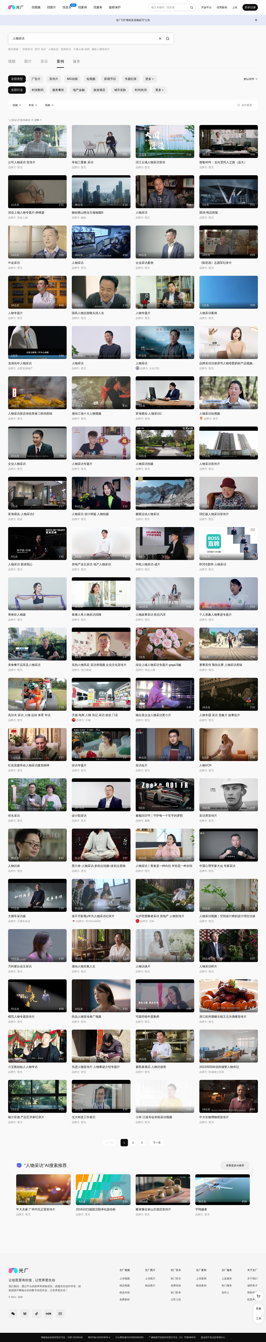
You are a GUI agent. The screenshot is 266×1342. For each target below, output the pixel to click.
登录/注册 (250, 7)
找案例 (82, 7)
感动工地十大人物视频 (86, 413)
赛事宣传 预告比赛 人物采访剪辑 (220, 664)
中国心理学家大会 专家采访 (217, 865)
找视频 (36, 7)
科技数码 (37, 89)
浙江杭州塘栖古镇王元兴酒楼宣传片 (222, 1016)
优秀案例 (222, 7)
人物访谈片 (143, 966)
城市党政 (120, 89)
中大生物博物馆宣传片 (214, 1117)
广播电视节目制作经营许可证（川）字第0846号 (172, 1337)
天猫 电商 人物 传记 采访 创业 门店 (95, 715)
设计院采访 (79, 815)
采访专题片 (79, 765)
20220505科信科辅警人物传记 (219, 1066)
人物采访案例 (208, 313)
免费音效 (176, 1285)
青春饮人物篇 (17, 614)
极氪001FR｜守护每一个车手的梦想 (159, 815)
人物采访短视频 (209, 413)
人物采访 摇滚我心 (20, 564)
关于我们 (252, 1278)
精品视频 (124, 1285)
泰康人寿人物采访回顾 (86, 614)
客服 (258, 1308)
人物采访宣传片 (209, 463)
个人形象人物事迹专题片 (215, 614)
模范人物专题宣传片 (21, 1016)
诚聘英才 (252, 1285)
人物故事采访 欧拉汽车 (151, 614)
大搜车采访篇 (17, 916)
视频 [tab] (11, 61)
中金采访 (14, 262)
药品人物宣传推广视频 (86, 1016)
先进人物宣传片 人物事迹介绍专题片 (96, 1066)
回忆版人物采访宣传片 (214, 514)
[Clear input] (160, 38)
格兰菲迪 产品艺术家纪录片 (26, 1117)
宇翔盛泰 (201, 1209)
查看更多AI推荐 (235, 1165)
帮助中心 (252, 1292)
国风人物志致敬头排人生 (88, 313)
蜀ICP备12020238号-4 (99, 1337)
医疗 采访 (40, 49)
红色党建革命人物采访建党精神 (28, 765)
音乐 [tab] (44, 61)
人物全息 (53, 49)
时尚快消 (141, 89)
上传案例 (201, 1278)
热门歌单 (176, 1292)
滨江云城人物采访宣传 (150, 162)
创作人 (225, 1292)
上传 (234, 7)
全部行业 (17, 89)
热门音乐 (176, 1278)
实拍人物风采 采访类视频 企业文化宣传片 (99, 664)
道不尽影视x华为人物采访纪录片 (93, 916)
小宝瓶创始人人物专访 (23, 1066)
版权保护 (115, 7)
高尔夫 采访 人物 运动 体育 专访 (29, 715)
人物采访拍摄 (144, 463)
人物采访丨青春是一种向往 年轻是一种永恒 (164, 865)
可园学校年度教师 (147, 1016)
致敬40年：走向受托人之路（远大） (223, 162)
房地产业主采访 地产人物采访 (91, 564)
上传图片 (150, 1278)
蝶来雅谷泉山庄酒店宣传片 (153, 1209)
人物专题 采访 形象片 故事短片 (219, 715)
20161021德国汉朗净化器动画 (95, 1209)
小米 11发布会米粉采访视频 (154, 1117)
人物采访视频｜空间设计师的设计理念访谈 (227, 916)
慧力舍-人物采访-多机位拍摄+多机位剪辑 (99, 865)
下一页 (157, 1142)
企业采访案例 (144, 262)
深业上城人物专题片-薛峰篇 (26, 212)
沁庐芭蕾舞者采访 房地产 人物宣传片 (160, 916)
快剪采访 (27, 49)
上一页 (109, 1142)
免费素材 (124, 1299)
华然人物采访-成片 (148, 564)
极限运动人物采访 (147, 514)
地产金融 (79, 89)
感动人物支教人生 (83, 966)
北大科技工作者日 (83, 1117)
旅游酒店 (99, 89)
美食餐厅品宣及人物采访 (24, 664)
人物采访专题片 (82, 463)
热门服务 (227, 1285)
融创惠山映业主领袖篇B (87, 212)
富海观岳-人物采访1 (149, 413)
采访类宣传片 (208, 815)
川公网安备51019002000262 (129, 1337)
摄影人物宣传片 (101, 49)
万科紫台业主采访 (20, 966)
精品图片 (150, 1285)
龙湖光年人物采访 (20, 363)
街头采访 (14, 815)
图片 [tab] (28, 61)
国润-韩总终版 (208, 212)
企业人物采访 (17, 463)
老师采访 (66, 49)
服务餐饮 (58, 89)
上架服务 (227, 1278)
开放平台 (206, 7)
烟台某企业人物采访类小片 (153, 715)
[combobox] (36, 7)
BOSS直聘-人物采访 (212, 564)
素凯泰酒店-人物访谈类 (151, 1066)
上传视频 (124, 1278)
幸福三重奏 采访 (82, 162)
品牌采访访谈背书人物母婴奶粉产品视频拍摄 (228, 363)
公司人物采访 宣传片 (21, 162)
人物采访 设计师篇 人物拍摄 (90, 514)
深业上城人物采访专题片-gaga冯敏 (159, 664)
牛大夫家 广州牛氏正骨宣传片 (35, 1209)
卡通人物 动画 (81, 49)
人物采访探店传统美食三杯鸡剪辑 (30, 413)
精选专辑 (124, 1292)
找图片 (51, 7)
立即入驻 (176, 1299)
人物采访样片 (208, 966)
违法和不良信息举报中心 (213, 1337)
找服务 (98, 7)
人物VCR (205, 765)
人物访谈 (14, 865)
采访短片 (141, 765)
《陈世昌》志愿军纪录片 (215, 262)
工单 (258, 1318)
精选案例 (201, 1285)
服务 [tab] (76, 61)
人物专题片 (15, 313)
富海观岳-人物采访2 (21, 514)
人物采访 (141, 212)
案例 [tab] (60, 61)
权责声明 (252, 1299)
